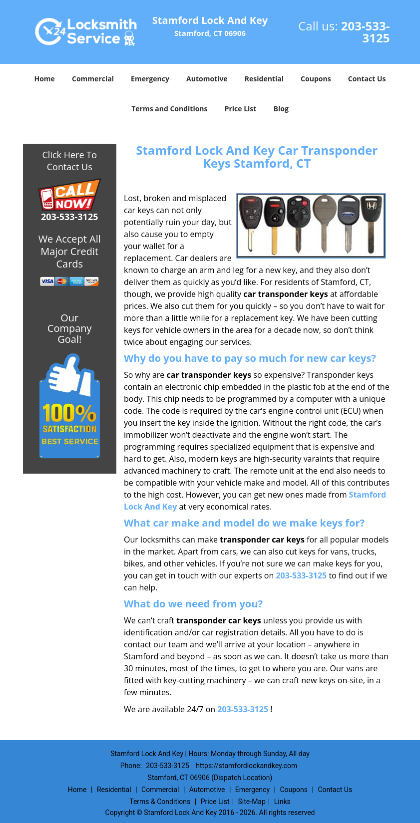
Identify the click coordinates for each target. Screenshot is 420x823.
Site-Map (252, 802)
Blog (281, 108)
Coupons (316, 78)
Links (282, 802)
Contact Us (367, 78)
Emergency (150, 78)
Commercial (93, 78)
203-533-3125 (365, 31)
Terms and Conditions (169, 108)
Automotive (207, 78)
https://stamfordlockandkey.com (246, 766)
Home (44, 78)
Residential (264, 78)
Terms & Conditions (159, 802)
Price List (241, 108)
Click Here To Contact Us (69, 161)
